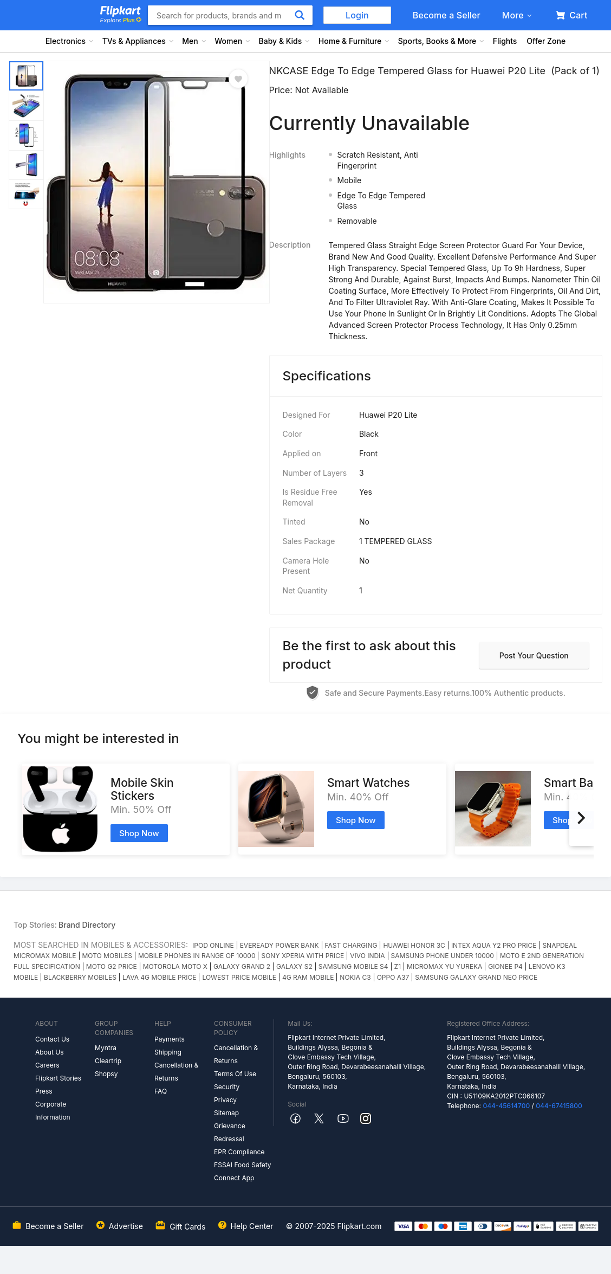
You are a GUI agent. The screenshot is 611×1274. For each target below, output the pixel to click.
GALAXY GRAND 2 (241, 966)
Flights (505, 41)
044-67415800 (559, 1106)
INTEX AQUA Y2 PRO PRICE (494, 945)
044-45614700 (506, 1106)
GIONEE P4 (505, 966)
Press (44, 1091)
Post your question (534, 655)
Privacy (225, 1100)
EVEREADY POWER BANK (279, 945)
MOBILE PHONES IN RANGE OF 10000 (197, 956)
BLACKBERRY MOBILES (80, 977)
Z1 (397, 966)
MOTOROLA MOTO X (175, 966)
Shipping (167, 1052)
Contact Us (52, 1039)
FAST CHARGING (351, 945)
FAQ (160, 1091)
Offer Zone (546, 41)
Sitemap (226, 1113)
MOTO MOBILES (107, 956)
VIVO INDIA (367, 956)
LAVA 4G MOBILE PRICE (159, 977)
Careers (47, 1065)
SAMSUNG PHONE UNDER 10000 (442, 956)
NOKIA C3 (355, 977)
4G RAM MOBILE (308, 977)
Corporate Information (52, 1110)
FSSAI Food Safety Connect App (242, 1171)
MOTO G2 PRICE (111, 966)
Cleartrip (108, 1061)
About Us (49, 1052)
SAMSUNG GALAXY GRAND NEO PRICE (476, 977)
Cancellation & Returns (176, 1071)
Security (226, 1087)
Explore (120, 20)
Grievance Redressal (229, 1132)
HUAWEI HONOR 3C (414, 945)
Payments (169, 1039)
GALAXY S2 (294, 966)
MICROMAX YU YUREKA (444, 966)
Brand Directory (86, 924)
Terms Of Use (235, 1074)
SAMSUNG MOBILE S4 (353, 966)
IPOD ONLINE (213, 945)
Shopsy (106, 1074)
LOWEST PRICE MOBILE (239, 977)
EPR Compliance (239, 1152)
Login (357, 15)
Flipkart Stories (58, 1078)
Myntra (105, 1048)
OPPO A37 (393, 977)
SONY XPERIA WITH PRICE (302, 956)
